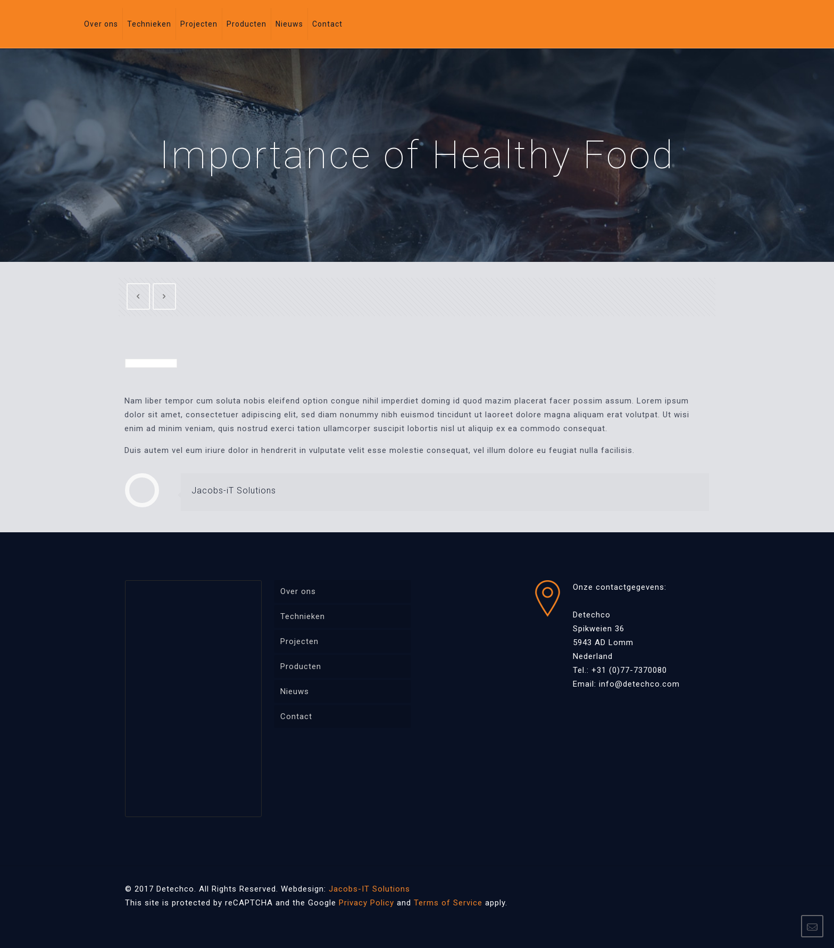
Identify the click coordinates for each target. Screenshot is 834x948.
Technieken (302, 616)
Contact (296, 716)
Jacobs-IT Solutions (369, 889)
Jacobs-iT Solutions (233, 490)
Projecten (299, 641)
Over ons (298, 591)
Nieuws (294, 691)
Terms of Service (448, 903)
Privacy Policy (366, 903)
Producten (300, 666)
